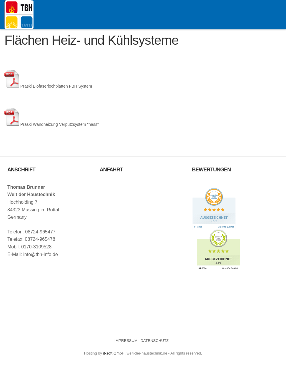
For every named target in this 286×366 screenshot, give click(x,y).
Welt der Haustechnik (19, 14)
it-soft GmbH (114, 353)
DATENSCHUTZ (155, 340)
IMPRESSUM (126, 340)
